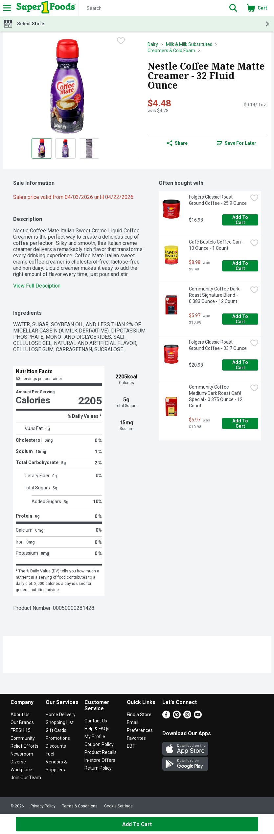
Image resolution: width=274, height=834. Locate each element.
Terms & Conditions (80, 806)
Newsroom (22, 754)
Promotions (58, 738)
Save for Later (236, 143)
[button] (233, 8)
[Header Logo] (45, 8)
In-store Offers (99, 760)
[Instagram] (187, 717)
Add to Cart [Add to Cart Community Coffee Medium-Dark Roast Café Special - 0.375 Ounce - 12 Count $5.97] (240, 423)
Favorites (136, 738)
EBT (131, 746)
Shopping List (60, 722)
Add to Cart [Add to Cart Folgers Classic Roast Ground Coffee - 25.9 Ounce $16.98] (240, 220)
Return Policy (98, 768)
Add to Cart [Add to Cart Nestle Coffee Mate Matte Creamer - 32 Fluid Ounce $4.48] (137, 824)
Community (23, 738)
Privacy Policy (43, 806)
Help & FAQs (96, 728)
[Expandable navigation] (7, 8)
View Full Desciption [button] (36, 286)
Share (177, 143)
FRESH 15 (21, 730)
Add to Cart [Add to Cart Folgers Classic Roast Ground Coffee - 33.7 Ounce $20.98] (240, 365)
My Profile (94, 736)
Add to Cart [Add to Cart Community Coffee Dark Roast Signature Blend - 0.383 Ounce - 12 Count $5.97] (240, 319)
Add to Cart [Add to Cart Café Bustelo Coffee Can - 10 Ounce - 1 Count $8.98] (240, 266)
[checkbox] (121, 41)
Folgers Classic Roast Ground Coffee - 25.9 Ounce (218, 200)
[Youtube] (198, 717)
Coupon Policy (99, 744)
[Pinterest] (177, 717)
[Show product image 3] (89, 148)
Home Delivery (61, 714)
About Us (20, 714)
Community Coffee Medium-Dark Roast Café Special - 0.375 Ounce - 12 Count (216, 396)
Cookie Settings (118, 806)
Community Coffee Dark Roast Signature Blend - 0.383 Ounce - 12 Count (214, 295)
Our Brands (22, 722)
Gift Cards (56, 730)
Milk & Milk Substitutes (189, 44)
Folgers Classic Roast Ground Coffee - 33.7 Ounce (218, 345)
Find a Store (139, 714)
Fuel (50, 754)
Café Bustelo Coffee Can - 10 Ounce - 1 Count (216, 245)
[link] (236, 143)
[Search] (151, 8)
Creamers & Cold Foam (171, 50)
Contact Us (95, 720)
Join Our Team (26, 777)
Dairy (153, 44)
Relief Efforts (24, 746)
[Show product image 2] (65, 148)
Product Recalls (100, 752)
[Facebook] (166, 717)
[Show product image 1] (42, 148)
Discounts (56, 746)
